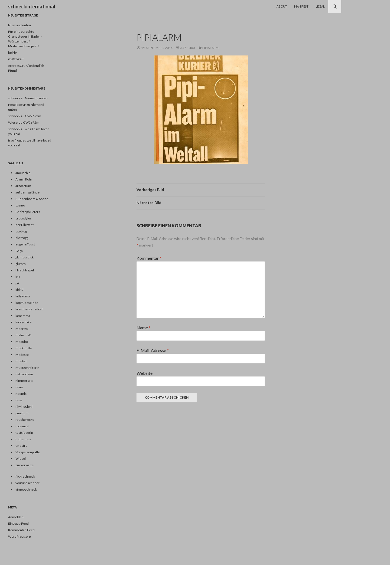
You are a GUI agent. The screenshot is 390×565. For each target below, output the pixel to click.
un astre (21, 446)
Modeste (22, 355)
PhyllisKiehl (23, 407)
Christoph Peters (27, 212)
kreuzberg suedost (29, 309)
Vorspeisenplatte (27, 452)
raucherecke (24, 420)
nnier (19, 387)
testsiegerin (24, 433)
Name (143, 327)
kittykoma (22, 296)
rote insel (22, 426)
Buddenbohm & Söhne (31, 199)
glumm (20, 264)
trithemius (23, 439)
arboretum (23, 186)
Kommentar (148, 258)
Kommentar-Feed (21, 530)
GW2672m (16, 59)
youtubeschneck (27, 483)
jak (17, 283)
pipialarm (210, 48)
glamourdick (24, 257)
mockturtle (23, 348)
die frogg (21, 238)
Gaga (19, 251)
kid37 (19, 290)
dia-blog (21, 231)
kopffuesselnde (26, 303)
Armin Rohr (23, 179)
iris (17, 277)
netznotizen (24, 374)
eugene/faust (25, 244)
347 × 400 (187, 48)
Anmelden (16, 517)
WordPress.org (19, 536)
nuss (18, 400)
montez (21, 361)
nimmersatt (24, 381)
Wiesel (20, 458)
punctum (21, 413)
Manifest (301, 6)
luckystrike (23, 322)
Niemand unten (19, 25)
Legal (320, 6)
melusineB (23, 335)
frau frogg (15, 140)
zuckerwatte (24, 465)
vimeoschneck (26, 489)
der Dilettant (24, 225)
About (282, 6)
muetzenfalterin (27, 368)
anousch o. (23, 173)
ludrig (12, 53)
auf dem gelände (27, 192)
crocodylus (23, 218)
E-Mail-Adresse (152, 350)
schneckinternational (31, 6)
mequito (21, 342)
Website (144, 373)
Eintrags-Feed (18, 523)
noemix (21, 394)
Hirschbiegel (24, 270)
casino (20, 205)
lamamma (22, 316)
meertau (21, 329)
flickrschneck (25, 476)
